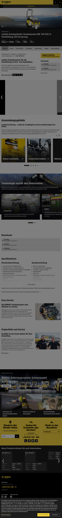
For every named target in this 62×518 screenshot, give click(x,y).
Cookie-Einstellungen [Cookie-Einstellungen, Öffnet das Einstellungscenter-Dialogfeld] (5, 514)
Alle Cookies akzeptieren (43, 514)
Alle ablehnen (55, 514)
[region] (31, 508)
